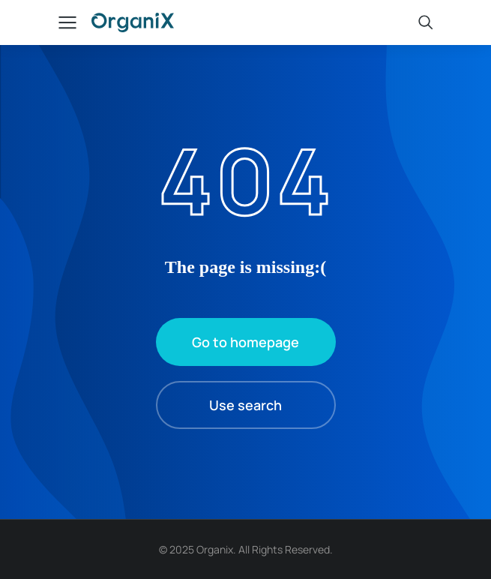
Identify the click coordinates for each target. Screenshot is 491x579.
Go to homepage (245, 342)
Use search (245, 405)
